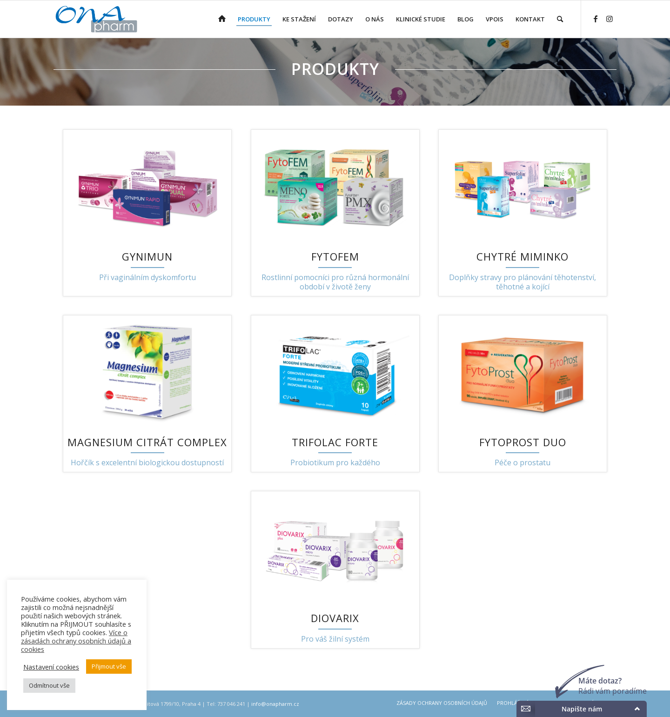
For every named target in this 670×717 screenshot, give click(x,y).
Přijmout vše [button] (109, 666)
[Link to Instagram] (609, 19)
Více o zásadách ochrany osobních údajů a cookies (76, 641)
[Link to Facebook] (596, 19)
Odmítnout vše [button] (49, 685)
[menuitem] (222, 19)
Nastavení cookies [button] (51, 667)
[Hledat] (560, 19)
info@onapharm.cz (275, 703)
